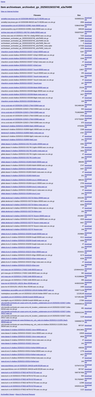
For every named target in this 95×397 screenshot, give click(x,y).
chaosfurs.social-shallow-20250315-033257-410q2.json (21, 65)
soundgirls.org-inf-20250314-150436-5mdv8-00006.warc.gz (22, 297)
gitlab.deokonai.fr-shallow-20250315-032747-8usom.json (21, 229)
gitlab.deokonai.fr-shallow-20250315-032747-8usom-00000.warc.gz (25, 216)
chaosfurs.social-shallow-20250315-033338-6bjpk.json (21, 101)
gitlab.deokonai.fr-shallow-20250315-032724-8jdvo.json (21, 211)
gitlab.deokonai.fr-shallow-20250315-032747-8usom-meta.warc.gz (25, 223)
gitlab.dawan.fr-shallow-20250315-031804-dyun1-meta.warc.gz (24, 187)
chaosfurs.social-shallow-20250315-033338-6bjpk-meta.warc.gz (24, 94)
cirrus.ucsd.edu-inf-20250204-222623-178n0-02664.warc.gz (23, 105)
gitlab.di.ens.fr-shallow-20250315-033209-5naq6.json (20, 247)
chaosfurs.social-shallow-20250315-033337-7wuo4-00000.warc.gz (25, 69)
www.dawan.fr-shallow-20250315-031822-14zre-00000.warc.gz (24, 330)
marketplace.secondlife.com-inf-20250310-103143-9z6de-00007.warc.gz (27, 290)
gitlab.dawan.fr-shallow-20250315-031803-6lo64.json (20, 175)
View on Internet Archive (9, 11)
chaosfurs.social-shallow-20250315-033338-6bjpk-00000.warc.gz (24, 87)
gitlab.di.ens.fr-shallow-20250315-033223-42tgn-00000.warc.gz (24, 252)
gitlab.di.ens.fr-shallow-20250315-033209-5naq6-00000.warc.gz (24, 234)
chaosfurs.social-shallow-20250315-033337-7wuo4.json (21, 83)
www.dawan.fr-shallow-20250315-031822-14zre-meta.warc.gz (23, 336)
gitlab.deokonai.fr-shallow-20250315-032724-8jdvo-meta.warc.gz (24, 205)
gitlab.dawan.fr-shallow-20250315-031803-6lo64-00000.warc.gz (24, 162)
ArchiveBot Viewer (7, 394)
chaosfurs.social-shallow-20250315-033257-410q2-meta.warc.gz (24, 58)
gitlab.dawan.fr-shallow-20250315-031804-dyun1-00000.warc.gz (24, 180)
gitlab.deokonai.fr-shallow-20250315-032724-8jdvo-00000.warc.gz (25, 198)
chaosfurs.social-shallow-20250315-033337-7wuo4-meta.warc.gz (24, 76)
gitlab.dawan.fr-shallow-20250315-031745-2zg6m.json (21, 158)
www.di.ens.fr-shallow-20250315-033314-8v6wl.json (20, 361)
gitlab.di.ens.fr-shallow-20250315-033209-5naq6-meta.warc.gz (24, 240)
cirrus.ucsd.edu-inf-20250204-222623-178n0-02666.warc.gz (23, 119)
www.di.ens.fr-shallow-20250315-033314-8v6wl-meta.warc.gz (23, 354)
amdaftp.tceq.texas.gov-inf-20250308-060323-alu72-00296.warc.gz (25, 19)
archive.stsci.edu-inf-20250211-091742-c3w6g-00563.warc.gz (23, 32)
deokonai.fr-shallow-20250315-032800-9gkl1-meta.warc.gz (22, 133)
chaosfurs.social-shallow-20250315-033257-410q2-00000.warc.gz (25, 52)
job (86, 20)
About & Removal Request (25, 394)
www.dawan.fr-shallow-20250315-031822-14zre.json (20, 343)
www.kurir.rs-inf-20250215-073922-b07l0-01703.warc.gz (21, 379)
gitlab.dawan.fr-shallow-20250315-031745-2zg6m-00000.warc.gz (24, 144)
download (88, 18)
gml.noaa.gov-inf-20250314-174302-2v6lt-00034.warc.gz (21, 276)
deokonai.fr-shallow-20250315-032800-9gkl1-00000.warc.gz (23, 126)
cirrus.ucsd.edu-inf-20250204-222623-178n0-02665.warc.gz (23, 112)
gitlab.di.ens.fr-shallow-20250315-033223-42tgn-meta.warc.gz (23, 258)
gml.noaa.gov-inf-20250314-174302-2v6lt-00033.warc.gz (21, 270)
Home (3, 2)
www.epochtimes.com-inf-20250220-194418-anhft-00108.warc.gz (24, 366)
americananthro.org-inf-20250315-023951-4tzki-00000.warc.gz (24, 25)
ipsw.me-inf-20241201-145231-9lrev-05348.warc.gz (20, 283)
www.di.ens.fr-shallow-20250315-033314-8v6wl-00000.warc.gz (24, 348)
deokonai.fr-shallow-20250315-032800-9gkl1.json (19, 140)
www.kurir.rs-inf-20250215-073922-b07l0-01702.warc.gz (21, 372)
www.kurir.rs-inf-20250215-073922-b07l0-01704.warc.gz (21, 386)
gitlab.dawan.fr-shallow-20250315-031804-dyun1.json (20, 193)
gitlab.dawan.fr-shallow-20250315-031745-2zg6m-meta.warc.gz (24, 151)
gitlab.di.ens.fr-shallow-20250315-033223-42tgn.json (20, 265)
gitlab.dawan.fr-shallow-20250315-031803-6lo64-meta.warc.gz (24, 169)
